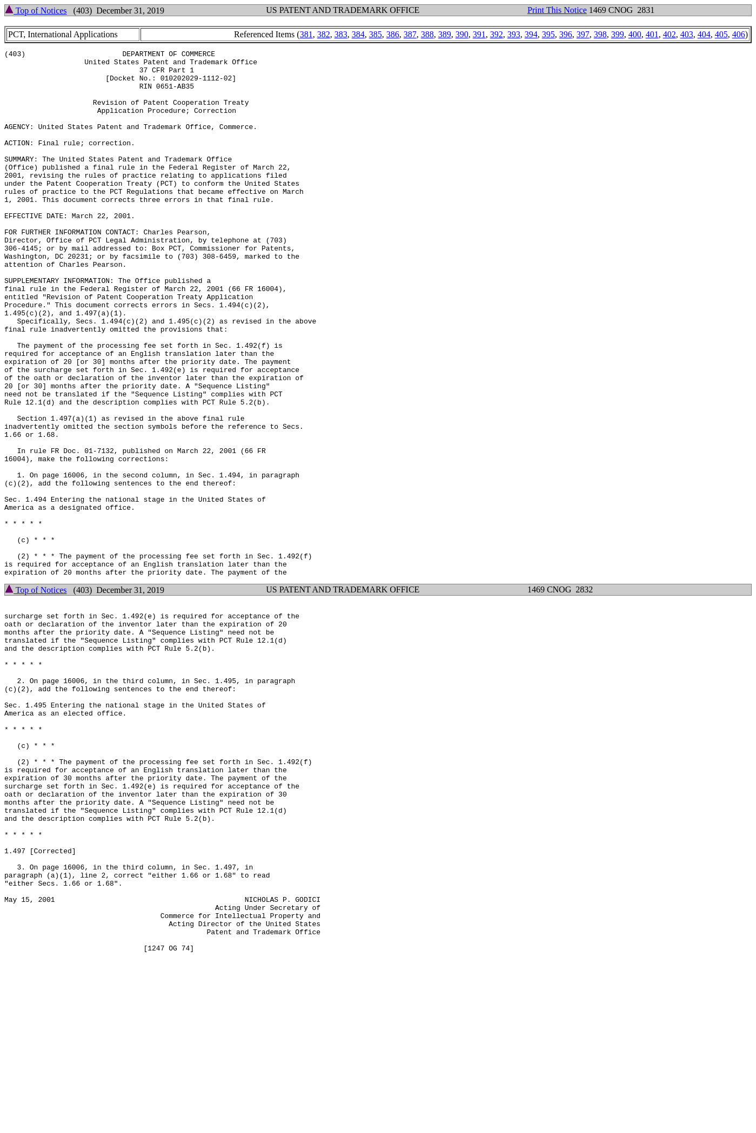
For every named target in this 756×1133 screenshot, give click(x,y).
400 (634, 34)
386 (392, 34)
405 (721, 34)
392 (496, 34)
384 (358, 34)
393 (513, 34)
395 (548, 34)
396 (565, 34)
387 (410, 34)
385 (375, 34)
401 (652, 34)
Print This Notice (557, 10)
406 (738, 34)
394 (531, 34)
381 (306, 34)
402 (669, 34)
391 (479, 34)
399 (617, 34)
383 (340, 34)
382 (323, 34)
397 (583, 34)
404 (704, 34)
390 (462, 34)
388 (427, 34)
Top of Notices (36, 10)
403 (686, 34)
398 (600, 34)
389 (444, 34)
